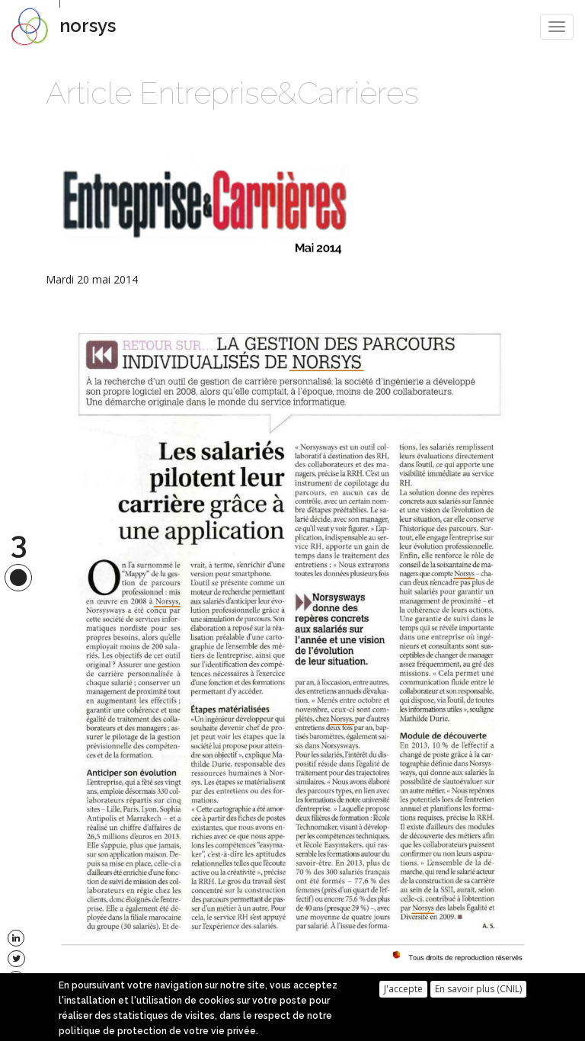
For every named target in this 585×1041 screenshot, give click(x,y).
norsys (87, 25)
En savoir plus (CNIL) (478, 991)
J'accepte (403, 991)
